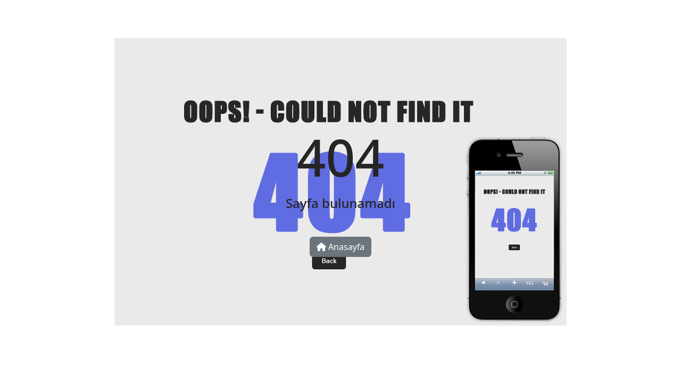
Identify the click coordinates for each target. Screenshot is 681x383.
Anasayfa (341, 247)
